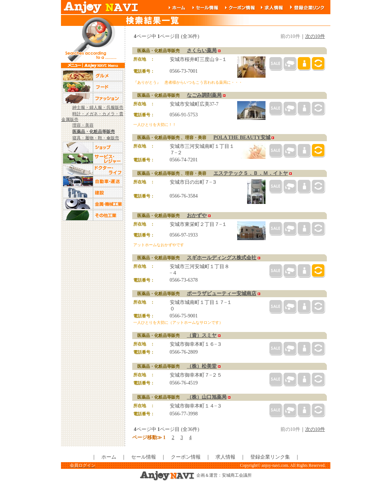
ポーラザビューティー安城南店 (221, 293)
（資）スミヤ (202, 335)
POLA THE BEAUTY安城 (241, 137)
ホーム (108, 457)
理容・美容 (83, 125)
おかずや (197, 215)
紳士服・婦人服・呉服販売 (97, 107)
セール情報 (143, 457)
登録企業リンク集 (270, 457)
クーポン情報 (186, 457)
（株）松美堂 (202, 366)
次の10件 (315, 36)
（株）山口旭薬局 (207, 397)
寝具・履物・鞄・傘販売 (95, 137)
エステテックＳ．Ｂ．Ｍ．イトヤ (250, 173)
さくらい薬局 (202, 50)
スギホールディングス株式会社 (221, 257)
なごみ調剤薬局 (204, 95)
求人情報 (225, 457)
